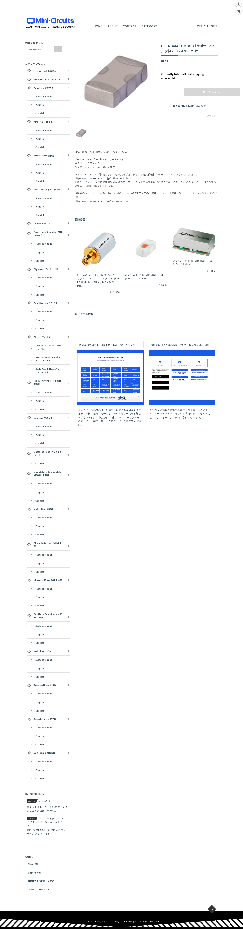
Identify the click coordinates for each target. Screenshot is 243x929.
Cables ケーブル (42, 223)
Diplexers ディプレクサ (46, 269)
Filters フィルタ (42, 337)
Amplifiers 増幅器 (43, 121)
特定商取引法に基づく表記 (41, 880)
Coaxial (39, 113)
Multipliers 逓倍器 (43, 509)
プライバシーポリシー (39, 889)
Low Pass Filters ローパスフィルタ (48, 347)
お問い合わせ (34, 872)
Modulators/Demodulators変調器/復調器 (48, 473)
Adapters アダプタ (43, 87)
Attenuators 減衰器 (44, 155)
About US (33, 863)
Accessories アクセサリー (47, 79)
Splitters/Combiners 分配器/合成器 (48, 616)
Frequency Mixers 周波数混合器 (47, 382)
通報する (211, 115)
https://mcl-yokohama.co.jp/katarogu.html (102, 201)
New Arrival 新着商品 (45, 70)
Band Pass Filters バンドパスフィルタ (47, 359)
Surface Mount (43, 96)
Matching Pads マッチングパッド (48, 453)
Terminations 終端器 (45, 685)
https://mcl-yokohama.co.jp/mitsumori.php (102, 178)
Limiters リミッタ (43, 417)
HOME (98, 26)
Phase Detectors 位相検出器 (48, 545)
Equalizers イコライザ (45, 303)
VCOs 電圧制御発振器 (44, 753)
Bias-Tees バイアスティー (47, 189)
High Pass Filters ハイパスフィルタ (47, 370)
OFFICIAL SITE (207, 26)
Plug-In (39, 104)
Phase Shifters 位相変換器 (48, 580)
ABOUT (112, 26)
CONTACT (130, 26)
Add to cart (215, 92)
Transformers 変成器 (45, 719)
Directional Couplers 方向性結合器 (48, 233)
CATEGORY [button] (150, 26)
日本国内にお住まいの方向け (189, 105)
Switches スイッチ (43, 651)
